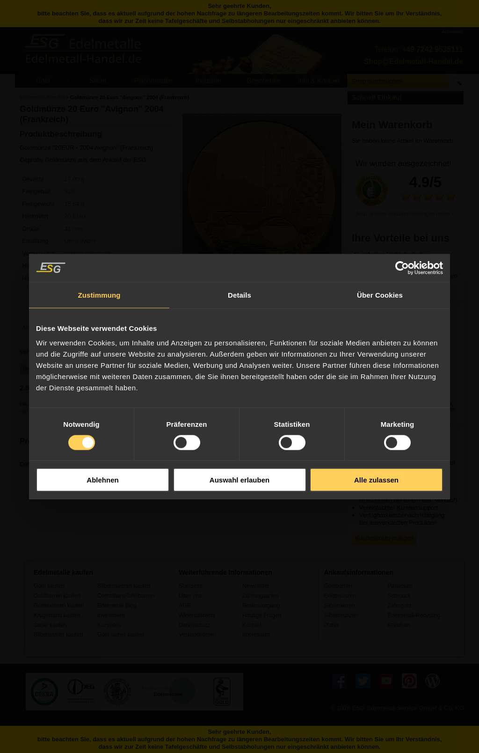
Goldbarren (338, 586)
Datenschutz (194, 625)
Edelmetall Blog (117, 605)
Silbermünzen (341, 615)
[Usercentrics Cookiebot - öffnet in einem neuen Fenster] (402, 268)
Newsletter (255, 586)
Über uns (190, 595)
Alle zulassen (376, 480)
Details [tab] (239, 295)
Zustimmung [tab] (99, 295)
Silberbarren (339, 605)
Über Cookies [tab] (380, 295)
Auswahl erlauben (239, 480)
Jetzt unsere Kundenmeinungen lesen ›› (405, 214)
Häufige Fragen (261, 615)
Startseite (191, 586)
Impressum (256, 634)
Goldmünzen (340, 595)
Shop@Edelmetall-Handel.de (413, 62)
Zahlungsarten (260, 595)
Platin (331, 625)
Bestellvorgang (261, 605)
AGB (185, 605)
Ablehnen (102, 480)
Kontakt (251, 625)
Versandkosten (197, 634)
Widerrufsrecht (197, 615)
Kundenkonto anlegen (384, 537)
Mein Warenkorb (392, 125)
